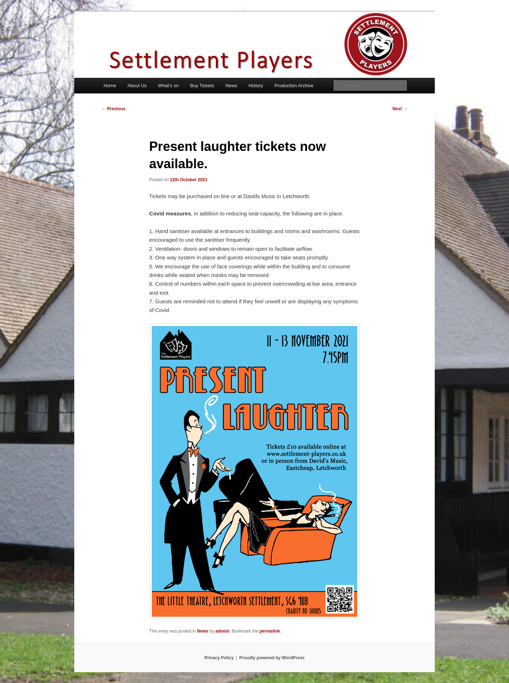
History (255, 85)
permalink (270, 631)
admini (222, 631)
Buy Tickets (202, 85)
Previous (113, 108)
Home (109, 85)
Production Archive (293, 85)
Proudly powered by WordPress (272, 657)
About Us (136, 85)
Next (400, 108)
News (231, 85)
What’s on (168, 85)
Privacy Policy (219, 657)
